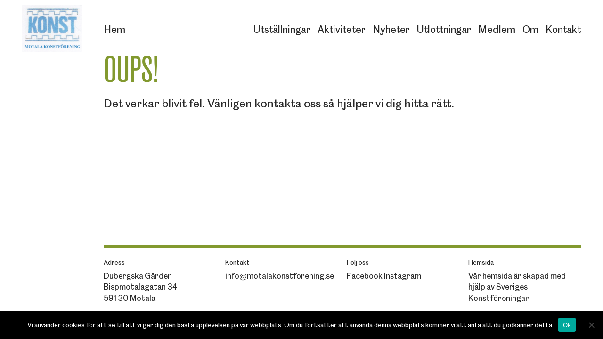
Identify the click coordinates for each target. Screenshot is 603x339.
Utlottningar (444, 29)
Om (530, 29)
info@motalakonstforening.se (279, 276)
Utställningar (281, 29)
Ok (567, 325)
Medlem (496, 29)
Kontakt (563, 29)
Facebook (365, 276)
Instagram (402, 276)
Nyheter (391, 29)
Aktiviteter (342, 29)
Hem (114, 29)
